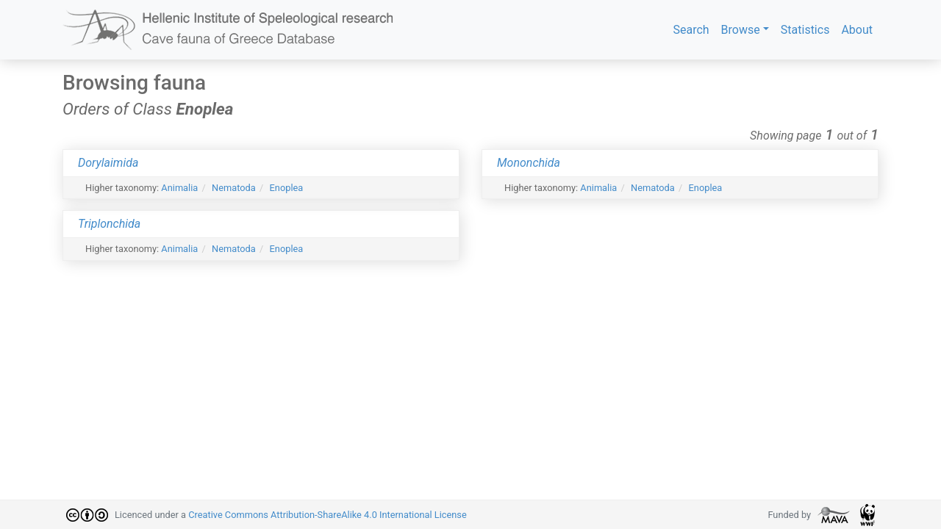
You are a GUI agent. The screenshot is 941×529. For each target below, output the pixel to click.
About (857, 30)
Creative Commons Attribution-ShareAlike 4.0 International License (327, 514)
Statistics (805, 30)
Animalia (179, 187)
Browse (740, 30)
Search (691, 30)
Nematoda (234, 187)
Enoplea (287, 187)
